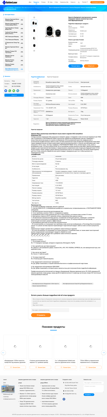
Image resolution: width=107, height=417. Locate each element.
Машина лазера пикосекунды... (14, 60)
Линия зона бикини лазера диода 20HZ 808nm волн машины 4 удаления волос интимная (27, 388)
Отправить (41, 315)
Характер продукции (53, 77)
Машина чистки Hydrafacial (14, 56)
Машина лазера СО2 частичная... (14, 52)
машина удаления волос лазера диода (27, 381)
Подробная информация (38, 77)
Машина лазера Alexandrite (14, 65)
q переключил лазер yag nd (14, 43)
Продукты (6, 385)
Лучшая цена (75, 66)
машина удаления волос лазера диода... (14, 20)
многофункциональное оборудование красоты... (14, 69)
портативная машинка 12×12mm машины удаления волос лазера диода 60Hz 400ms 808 (50, 404)
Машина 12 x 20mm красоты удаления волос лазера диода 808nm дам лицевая (28, 396)
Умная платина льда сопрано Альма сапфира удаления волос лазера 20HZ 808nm (50, 396)
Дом (4, 382)
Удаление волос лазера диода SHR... (14, 28)
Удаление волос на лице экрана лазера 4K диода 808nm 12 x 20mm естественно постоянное (50, 388)
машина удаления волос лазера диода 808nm (49, 381)
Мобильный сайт (8, 394)
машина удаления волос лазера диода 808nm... (14, 24)
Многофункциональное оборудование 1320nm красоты (46, 283)
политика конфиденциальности (9, 398)
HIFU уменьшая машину (14, 36)
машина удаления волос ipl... (14, 47)
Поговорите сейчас (97, 2)
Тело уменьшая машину (14, 39)
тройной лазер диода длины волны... (14, 33)
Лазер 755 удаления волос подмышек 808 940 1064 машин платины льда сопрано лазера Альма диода (28, 404)
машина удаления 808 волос (39, 285)
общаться (14, 95)
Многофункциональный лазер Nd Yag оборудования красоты (77, 283)
